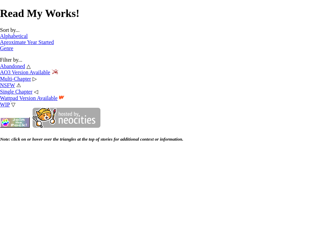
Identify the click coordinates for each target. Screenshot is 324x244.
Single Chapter (16, 92)
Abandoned (12, 66)
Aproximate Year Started (27, 42)
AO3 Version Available (25, 72)
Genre (6, 48)
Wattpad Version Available (29, 98)
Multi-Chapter (15, 79)
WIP (5, 104)
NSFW (7, 85)
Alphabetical (14, 36)
